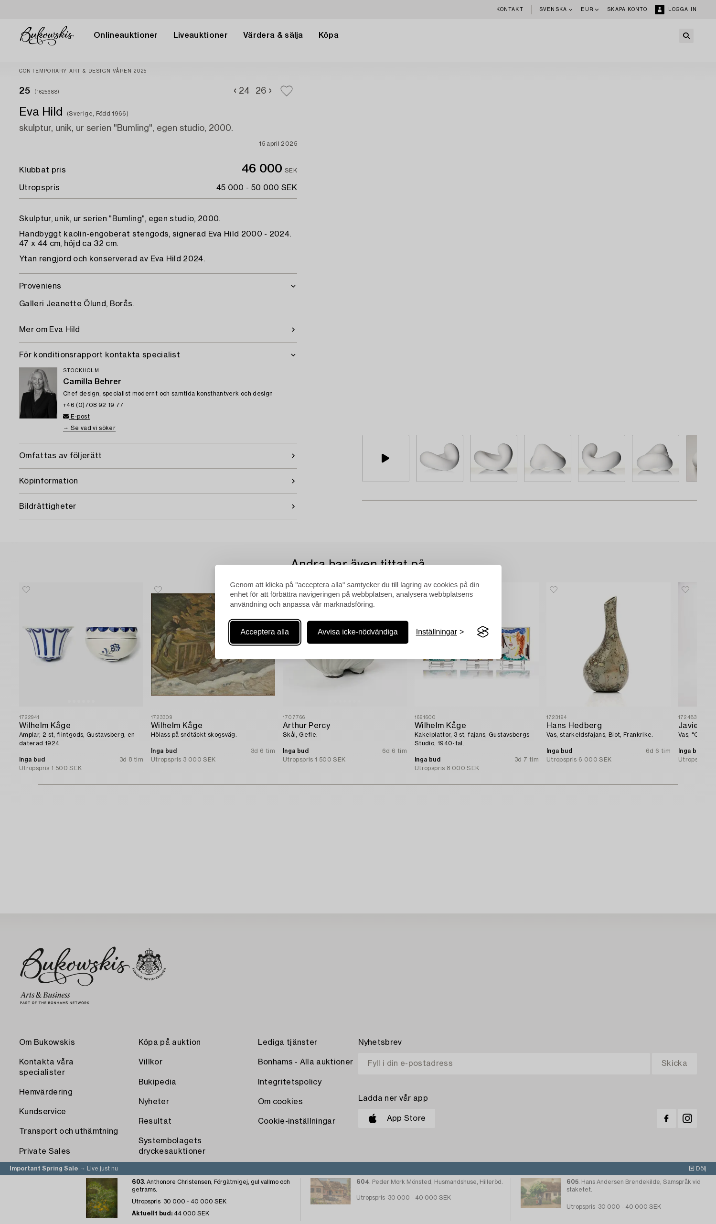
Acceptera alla (265, 632)
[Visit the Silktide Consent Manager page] (482, 632)
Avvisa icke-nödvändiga (358, 632)
